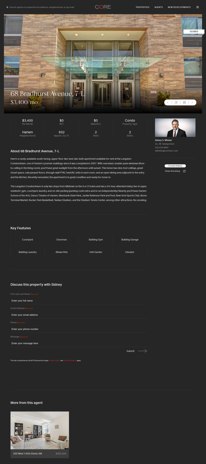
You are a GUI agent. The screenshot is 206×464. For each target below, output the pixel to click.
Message (19, 337)
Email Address (22, 308)
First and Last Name (24, 294)
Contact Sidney (175, 166)
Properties (143, 7)
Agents (158, 7)
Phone (18, 323)
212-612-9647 (161, 148)
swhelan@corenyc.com (166, 151)
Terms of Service (70, 360)
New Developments (179, 7)
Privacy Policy (54, 360)
